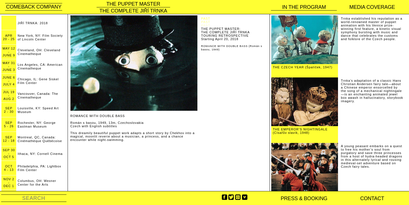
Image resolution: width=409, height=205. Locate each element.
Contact (372, 198)
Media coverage (372, 7)
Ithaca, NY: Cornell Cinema (40, 153)
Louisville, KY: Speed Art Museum (38, 110)
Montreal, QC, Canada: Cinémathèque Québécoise (40, 139)
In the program (304, 7)
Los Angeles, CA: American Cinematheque (40, 66)
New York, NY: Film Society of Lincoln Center (40, 37)
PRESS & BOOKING (304, 198)
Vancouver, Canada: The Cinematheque (38, 95)
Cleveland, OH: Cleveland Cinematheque (39, 52)
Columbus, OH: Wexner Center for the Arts (37, 182)
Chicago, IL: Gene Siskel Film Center (38, 81)
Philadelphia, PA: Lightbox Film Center (39, 168)
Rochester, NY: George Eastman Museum (37, 124)
